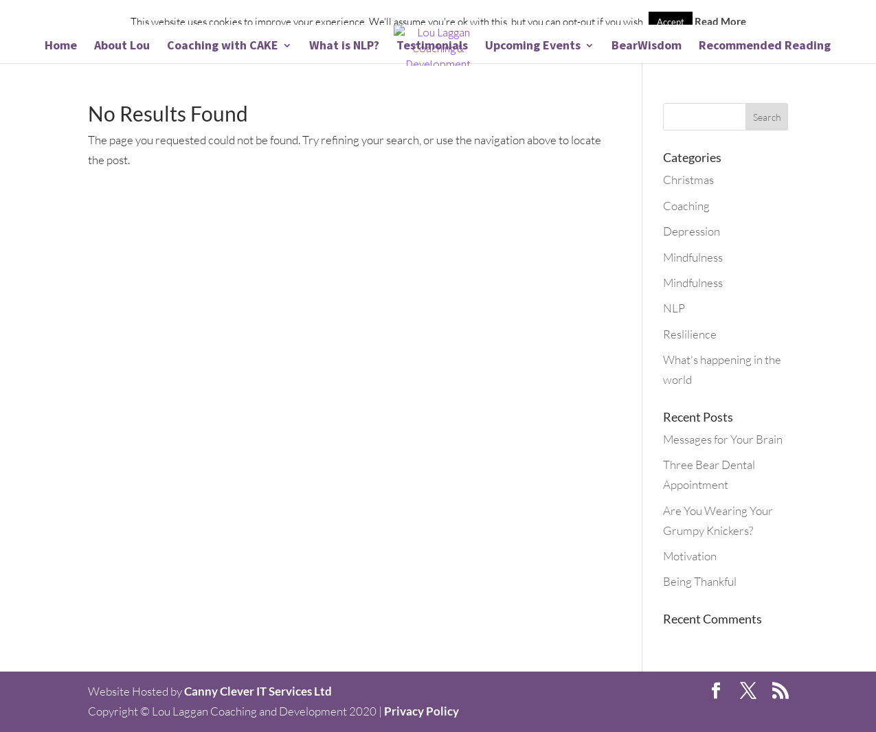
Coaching (686, 205)
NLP (674, 308)
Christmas (688, 179)
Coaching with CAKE (222, 47)
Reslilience (690, 334)
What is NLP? (344, 47)
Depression (691, 231)
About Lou (122, 47)
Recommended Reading (765, 47)
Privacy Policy (421, 711)
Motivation (690, 556)
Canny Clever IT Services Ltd (258, 691)
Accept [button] (670, 21)
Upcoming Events (533, 47)
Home (61, 47)
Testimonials (432, 47)
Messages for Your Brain (723, 439)
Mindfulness (693, 257)
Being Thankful (700, 581)
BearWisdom (646, 47)
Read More (720, 21)
